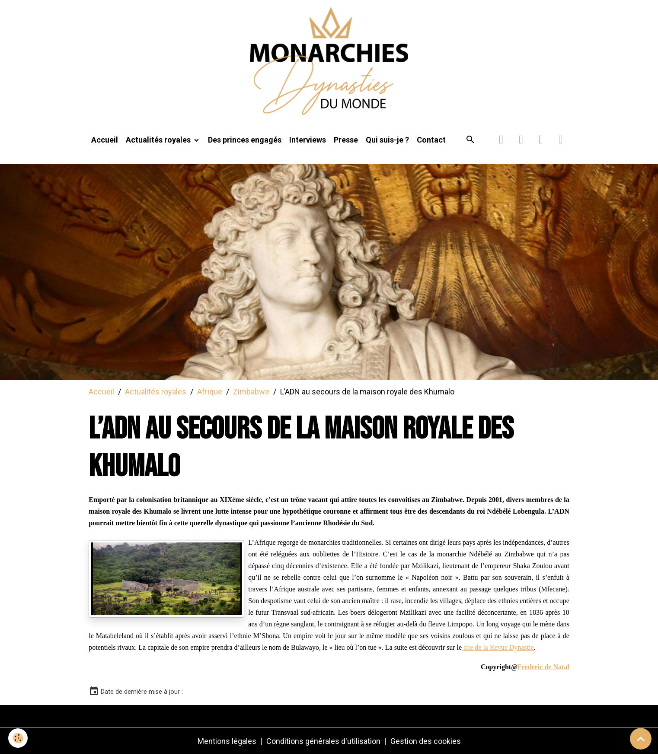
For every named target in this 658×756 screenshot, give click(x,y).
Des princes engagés (244, 141)
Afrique (209, 392)
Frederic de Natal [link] (543, 668)
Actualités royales (159, 141)
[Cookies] (18, 738)
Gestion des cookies (425, 742)
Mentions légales (227, 742)
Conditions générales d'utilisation (323, 742)
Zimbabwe (251, 392)
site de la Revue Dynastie (498, 648)
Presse (346, 141)
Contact (431, 141)
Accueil (104, 141)
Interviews (307, 141)
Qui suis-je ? (387, 141)
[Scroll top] (641, 739)
